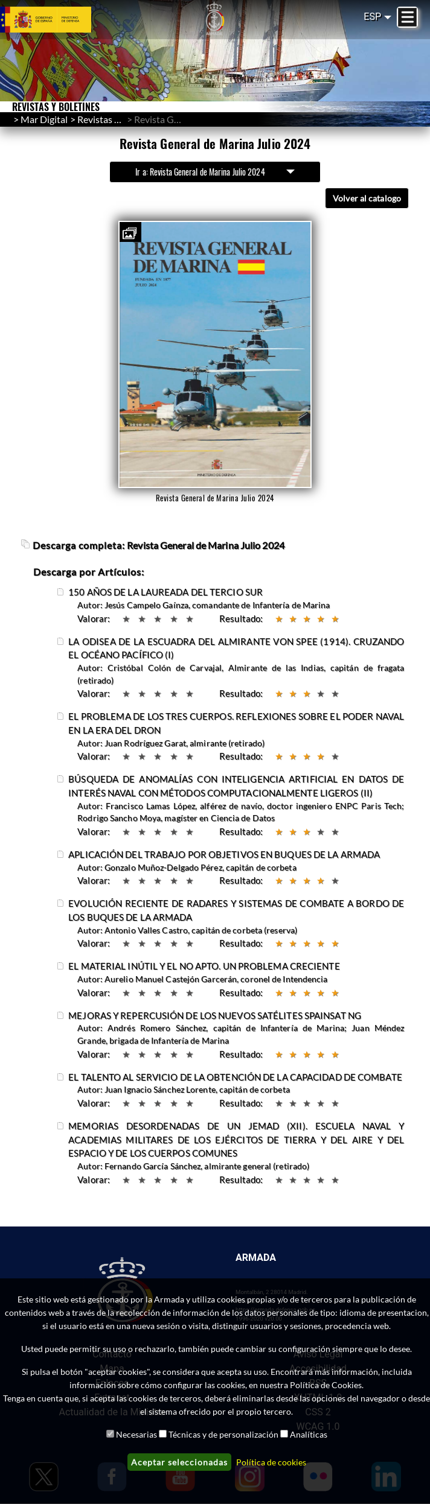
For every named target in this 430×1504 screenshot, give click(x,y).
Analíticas (308, 1434)
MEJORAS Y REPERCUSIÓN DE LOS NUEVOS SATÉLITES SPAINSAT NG (214, 1016)
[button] (129, 233)
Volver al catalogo (367, 198)
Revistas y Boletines (118, 119)
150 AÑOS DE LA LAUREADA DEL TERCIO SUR (165, 592)
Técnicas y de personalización (223, 1434)
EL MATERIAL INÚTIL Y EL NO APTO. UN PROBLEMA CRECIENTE (203, 966)
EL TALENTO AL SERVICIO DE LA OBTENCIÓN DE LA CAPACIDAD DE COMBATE (235, 1076)
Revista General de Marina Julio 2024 (205, 545)
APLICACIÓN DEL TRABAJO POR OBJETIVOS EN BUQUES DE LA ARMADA (224, 854)
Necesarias (136, 1434)
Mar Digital (44, 119)
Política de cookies (271, 1462)
